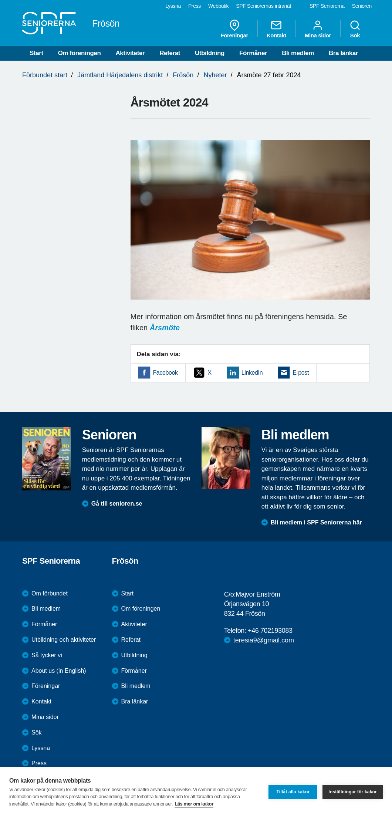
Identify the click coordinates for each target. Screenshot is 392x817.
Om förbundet (49, 593)
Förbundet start (44, 75)
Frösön (183, 75)
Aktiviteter (130, 53)
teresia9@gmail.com (263, 640)
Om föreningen (79, 53)
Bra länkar (343, 53)
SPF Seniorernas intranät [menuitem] (263, 6)
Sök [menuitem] (355, 29)
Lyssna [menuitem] (173, 6)
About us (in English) (58, 671)
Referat (169, 53)
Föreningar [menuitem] (234, 29)
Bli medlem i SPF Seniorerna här (316, 522)
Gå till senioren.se (116, 503)
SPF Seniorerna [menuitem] (327, 6)
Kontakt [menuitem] (276, 29)
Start (36, 53)
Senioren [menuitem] (362, 6)
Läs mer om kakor (194, 804)
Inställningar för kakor (352, 791)
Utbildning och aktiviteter (63, 640)
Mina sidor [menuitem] (318, 29)
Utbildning (209, 53)
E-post (301, 372)
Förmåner (253, 53)
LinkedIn (252, 372)
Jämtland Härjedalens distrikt (120, 75)
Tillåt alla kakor (293, 791)
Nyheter (215, 75)
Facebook (165, 372)
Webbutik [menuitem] (218, 6)
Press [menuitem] (194, 6)
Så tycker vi (46, 655)
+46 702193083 (270, 630)
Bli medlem (298, 53)
